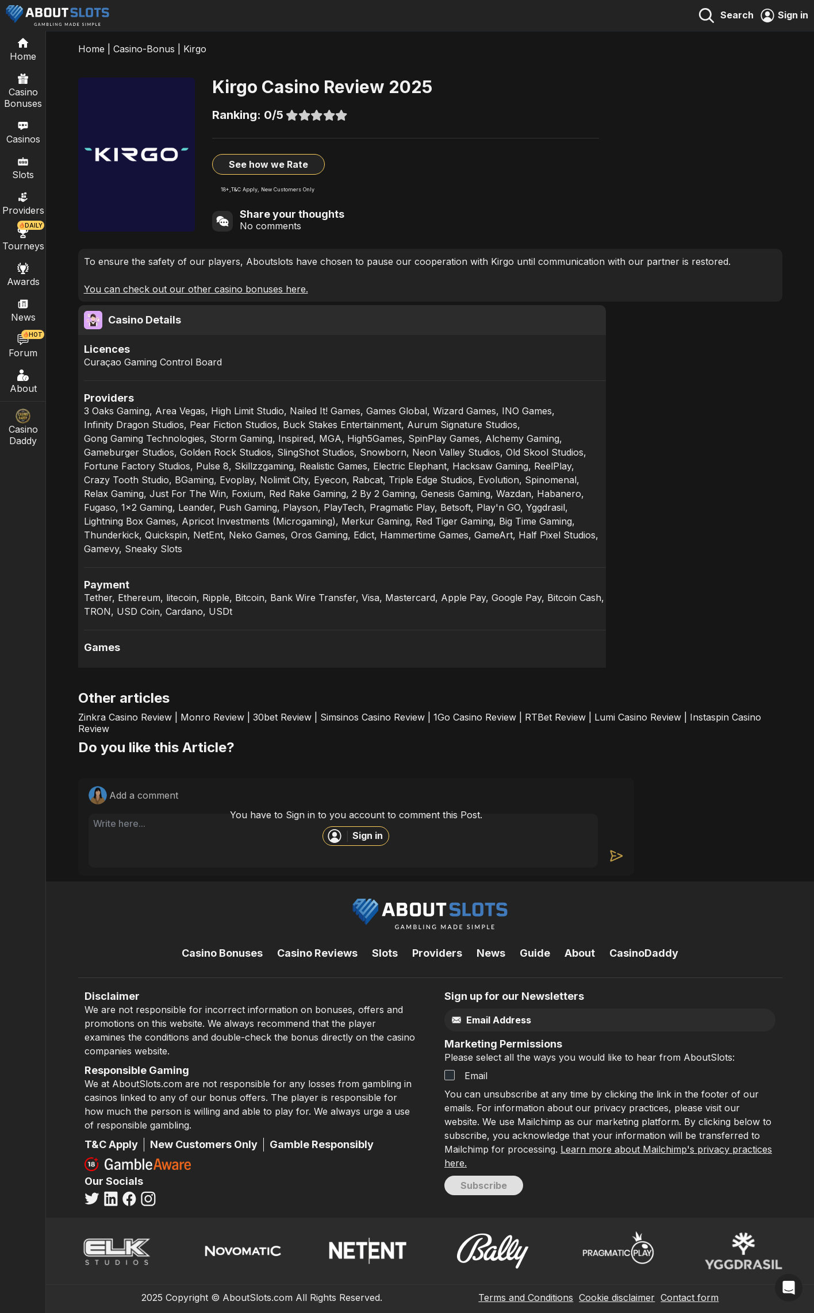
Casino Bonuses (23, 90)
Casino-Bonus (144, 49)
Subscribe (483, 1185)
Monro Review (212, 717)
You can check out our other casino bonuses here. (196, 289)
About (23, 381)
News (491, 953)
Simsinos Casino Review (372, 717)
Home (91, 49)
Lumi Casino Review (637, 717)
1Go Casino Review (474, 717)
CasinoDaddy (643, 953)
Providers (437, 953)
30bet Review (282, 717)
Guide (535, 953)
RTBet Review (555, 717)
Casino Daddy (23, 427)
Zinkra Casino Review (125, 717)
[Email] (585, 1020)
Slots (23, 167)
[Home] (23, 49)
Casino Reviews (317, 953)
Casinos (23, 131)
